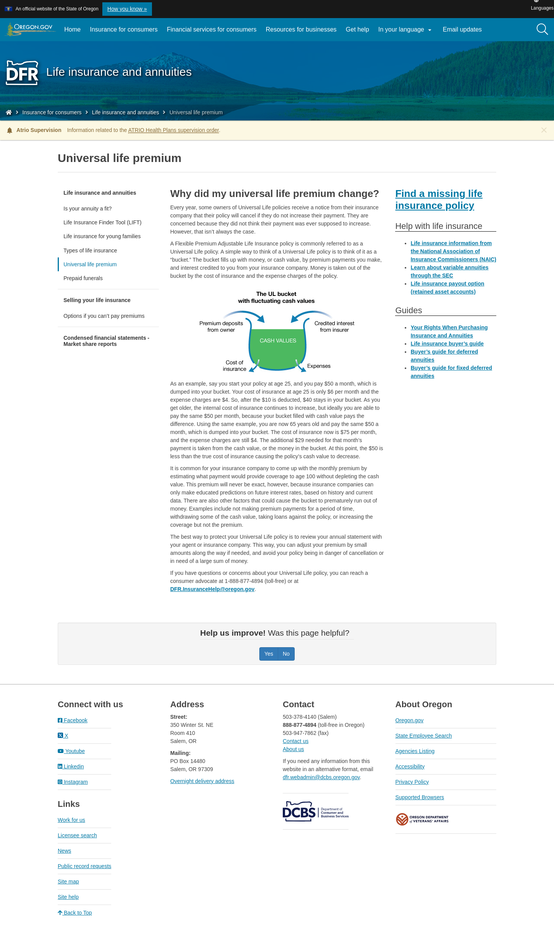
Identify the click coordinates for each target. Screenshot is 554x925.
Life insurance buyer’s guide (447, 344)
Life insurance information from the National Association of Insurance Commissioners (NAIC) (453, 251)
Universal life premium (90, 264)
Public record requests (84, 866)
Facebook (72, 720)
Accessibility (410, 766)
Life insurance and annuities (125, 112)
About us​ (293, 749)
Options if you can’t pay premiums (104, 316)
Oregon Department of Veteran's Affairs (422, 819)
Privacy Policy (412, 782)
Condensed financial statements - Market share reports (106, 341)
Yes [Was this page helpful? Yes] (268, 654)
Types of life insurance (90, 250)
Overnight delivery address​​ (202, 781)
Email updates (464, 32)
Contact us (296, 741)
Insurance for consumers (124, 29)
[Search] (542, 29)
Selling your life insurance (96, 300)
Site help (68, 897)
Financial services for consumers (212, 29)
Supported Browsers (419, 797)
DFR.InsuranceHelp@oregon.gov (212, 589)
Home (72, 29)
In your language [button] (406, 30)
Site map (68, 881)
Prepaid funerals (83, 278)
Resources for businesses (301, 29)
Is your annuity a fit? (87, 208)
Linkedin (71, 766)
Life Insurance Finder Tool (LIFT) (102, 222)
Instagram (73, 782)
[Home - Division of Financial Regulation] (9, 112)
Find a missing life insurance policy (438, 199)
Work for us (71, 820)
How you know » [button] (127, 9)
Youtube (71, 751)
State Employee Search (423, 736)
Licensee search (77, 835)
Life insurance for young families (102, 236)
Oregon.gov (409, 720)
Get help (357, 29)
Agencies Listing (415, 751)
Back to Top (75, 913)
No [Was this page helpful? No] (286, 654)
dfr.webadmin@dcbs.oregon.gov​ (321, 777)
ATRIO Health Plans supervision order (173, 130)
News (64, 851)
